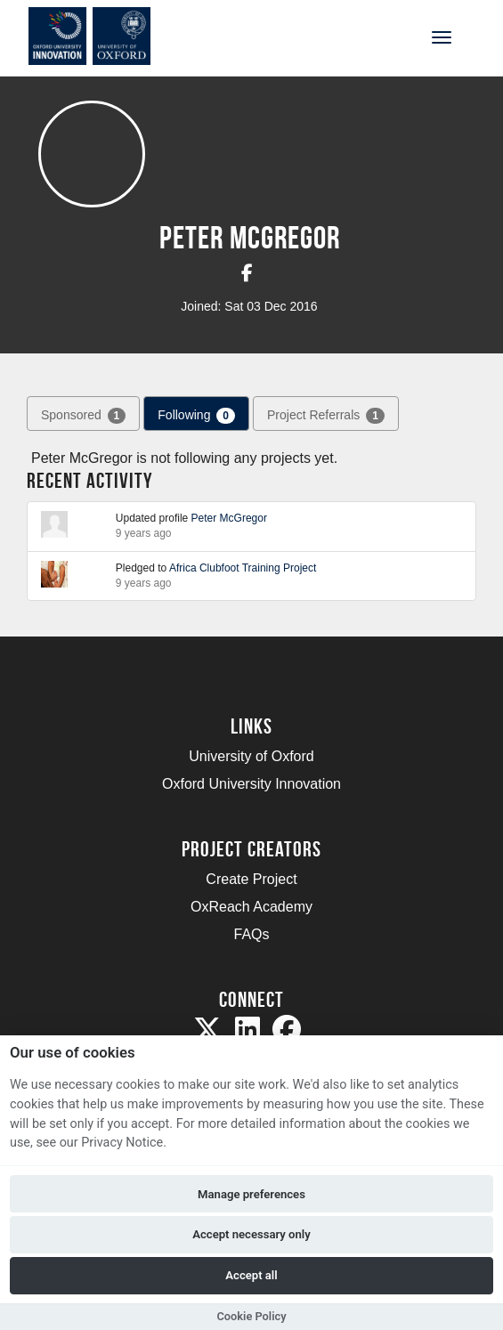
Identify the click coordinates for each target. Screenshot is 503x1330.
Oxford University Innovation (251, 783)
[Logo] (101, 36)
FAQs (251, 934)
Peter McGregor (229, 518)
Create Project (251, 879)
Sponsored (83, 416)
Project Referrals (326, 416)
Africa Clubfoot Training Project (242, 568)
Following (196, 416)
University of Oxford (251, 756)
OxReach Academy (251, 906)
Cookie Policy (251, 1316)
